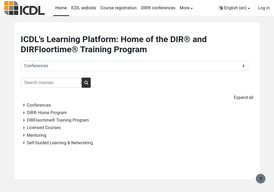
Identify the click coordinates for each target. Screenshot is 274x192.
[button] (234, 8)
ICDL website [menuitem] (83, 7)
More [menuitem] (185, 7)
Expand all (233, 97)
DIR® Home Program (57, 112)
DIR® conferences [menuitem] (158, 7)
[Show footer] (260, 178)
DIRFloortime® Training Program (68, 120)
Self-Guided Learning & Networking (70, 142)
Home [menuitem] (61, 7)
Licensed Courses (54, 127)
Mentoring (47, 135)
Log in (264, 7)
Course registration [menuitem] (118, 7)
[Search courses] (62, 83)
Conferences (49, 105)
